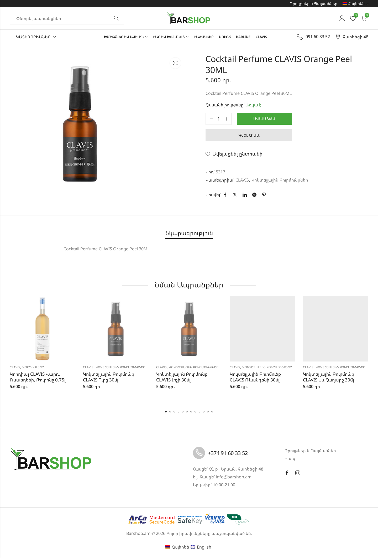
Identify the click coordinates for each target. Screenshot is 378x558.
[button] (166, 411)
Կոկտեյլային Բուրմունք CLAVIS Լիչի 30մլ (181, 377)
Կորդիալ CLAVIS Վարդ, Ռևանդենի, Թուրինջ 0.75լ (38, 377)
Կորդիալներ (33, 367)
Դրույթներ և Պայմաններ (313, 3)
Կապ (290, 458)
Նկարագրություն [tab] (189, 233)
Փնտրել (116, 18)
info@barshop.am (233, 477)
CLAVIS (242, 180)
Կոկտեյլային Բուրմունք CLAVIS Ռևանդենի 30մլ (255, 377)
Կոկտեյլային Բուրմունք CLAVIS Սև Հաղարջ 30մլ (328, 377)
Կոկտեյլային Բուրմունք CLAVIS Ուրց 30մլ (108, 377)
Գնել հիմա (249, 135)
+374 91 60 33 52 (228, 453)
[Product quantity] (219, 119)
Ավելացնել (264, 118)
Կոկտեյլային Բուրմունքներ (279, 180)
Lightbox (175, 63)
